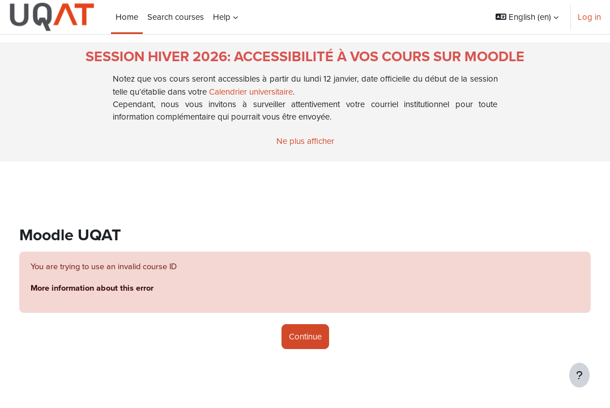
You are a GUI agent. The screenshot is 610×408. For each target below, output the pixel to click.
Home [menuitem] (127, 17)
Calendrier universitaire (251, 92)
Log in (589, 17)
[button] (527, 17)
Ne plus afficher (305, 141)
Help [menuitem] (222, 17)
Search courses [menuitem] (175, 17)
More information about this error (116, 289)
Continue (305, 337)
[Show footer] (579, 375)
